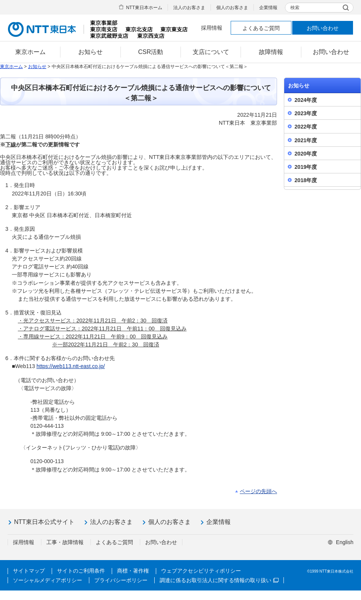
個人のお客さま (232, 7)
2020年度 (305, 154)
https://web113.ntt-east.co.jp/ (70, 366)
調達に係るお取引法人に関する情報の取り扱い (219, 580)
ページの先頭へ (258, 491)
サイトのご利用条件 (81, 571)
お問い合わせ (323, 28)
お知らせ (37, 66)
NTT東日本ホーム (144, 7)
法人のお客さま (189, 7)
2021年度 (305, 140)
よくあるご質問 (261, 28)
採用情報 (211, 28)
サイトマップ (29, 571)
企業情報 (268, 7)
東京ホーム (11, 66)
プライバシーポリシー (120, 580)
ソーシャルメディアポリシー (47, 580)
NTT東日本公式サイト (44, 522)
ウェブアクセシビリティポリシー (201, 571)
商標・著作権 (133, 571)
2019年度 (305, 167)
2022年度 (305, 127)
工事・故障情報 (65, 542)
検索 (294, 7)
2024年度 (305, 100)
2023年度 (305, 113)
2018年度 (305, 180)
